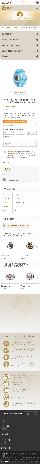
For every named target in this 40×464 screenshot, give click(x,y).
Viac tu (29, 407)
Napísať (7, 144)
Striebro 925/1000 (12, 27)
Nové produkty (10, 39)
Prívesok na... (5, 255)
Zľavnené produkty (12, 51)
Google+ (31, 133)
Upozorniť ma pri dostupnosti (14, 129)
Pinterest (8, 136)
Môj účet (4, 461)
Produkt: (6, 107)
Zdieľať (20, 133)
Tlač (8, 162)
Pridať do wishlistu (12, 180)
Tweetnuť (8, 133)
